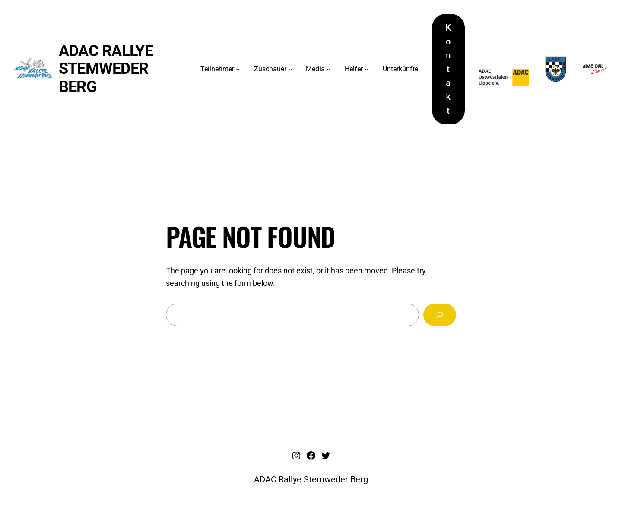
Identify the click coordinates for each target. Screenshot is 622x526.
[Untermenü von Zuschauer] (290, 69)
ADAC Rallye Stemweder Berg (106, 69)
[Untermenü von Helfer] (367, 69)
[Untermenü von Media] (329, 69)
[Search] (439, 315)
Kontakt (448, 69)
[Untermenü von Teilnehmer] (238, 69)
